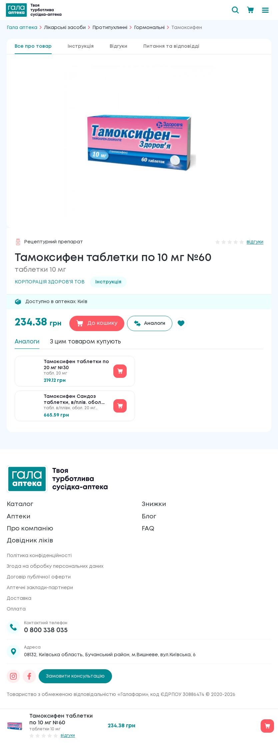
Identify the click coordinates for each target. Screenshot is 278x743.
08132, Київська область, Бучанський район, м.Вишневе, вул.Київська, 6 (110, 655)
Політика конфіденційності (39, 556)
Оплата (16, 609)
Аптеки (19, 514)
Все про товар (33, 46)
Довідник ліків (31, 540)
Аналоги (29, 342)
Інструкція (81, 46)
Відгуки (118, 46)
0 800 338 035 (46, 630)
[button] (185, 323)
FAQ (148, 527)
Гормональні (149, 28)
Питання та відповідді (171, 46)
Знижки (154, 501)
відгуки (255, 242)
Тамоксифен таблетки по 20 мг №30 (76, 368)
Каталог (21, 501)
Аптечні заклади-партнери (40, 588)
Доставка (19, 598)
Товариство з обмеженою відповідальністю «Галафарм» (77, 695)
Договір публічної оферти (39, 577)
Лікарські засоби (65, 28)
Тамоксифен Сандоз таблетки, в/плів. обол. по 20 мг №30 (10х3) (73, 403)
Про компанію (32, 527)
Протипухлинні (109, 28)
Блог (150, 514)
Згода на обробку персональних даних (55, 566)
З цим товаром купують (97, 342)
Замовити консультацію (75, 676)
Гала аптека (22, 28)
